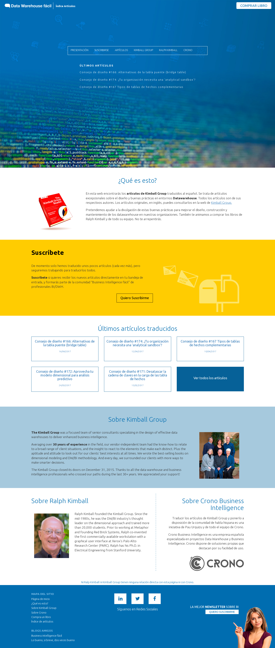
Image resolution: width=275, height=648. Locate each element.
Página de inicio (40, 599)
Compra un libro (41, 617)
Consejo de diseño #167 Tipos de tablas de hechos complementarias (131, 86)
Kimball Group (143, 50)
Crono (187, 50)
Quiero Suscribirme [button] (134, 298)
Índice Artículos (65, 6)
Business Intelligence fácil (46, 635)
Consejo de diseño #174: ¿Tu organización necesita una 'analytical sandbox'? (138, 79)
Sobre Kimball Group (43, 607)
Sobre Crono (38, 612)
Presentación (79, 50)
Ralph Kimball (168, 50)
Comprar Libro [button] (253, 5)
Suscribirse (101, 50)
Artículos (121, 50)
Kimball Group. (221, 202)
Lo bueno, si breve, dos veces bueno (53, 640)
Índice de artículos (42, 621)
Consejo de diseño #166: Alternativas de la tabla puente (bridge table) (133, 72)
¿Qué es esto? (39, 603)
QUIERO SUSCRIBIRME (222, 611)
